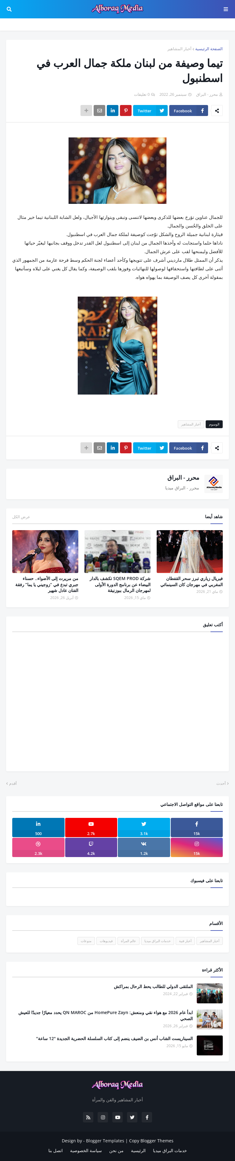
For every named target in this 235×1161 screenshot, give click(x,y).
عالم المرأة (128, 940)
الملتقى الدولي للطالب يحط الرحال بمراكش (153, 986)
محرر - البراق (183, 477)
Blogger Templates (105, 1141)
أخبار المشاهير (179, 48)
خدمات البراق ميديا (157, 940)
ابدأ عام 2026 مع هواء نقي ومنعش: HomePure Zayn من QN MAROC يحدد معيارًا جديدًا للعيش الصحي (105, 1015)
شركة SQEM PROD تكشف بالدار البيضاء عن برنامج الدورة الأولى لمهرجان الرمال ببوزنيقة (120, 584)
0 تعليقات (142, 94)
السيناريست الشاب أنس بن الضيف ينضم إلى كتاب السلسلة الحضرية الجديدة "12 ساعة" (114, 1038)
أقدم (13, 783)
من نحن (116, 1150)
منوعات (86, 940)
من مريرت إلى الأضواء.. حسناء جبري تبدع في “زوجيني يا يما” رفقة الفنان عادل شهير (46, 584)
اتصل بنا (55, 1150)
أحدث (221, 783)
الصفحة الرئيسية (209, 48)
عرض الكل (21, 517)
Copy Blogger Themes (151, 1141)
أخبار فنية (185, 940)
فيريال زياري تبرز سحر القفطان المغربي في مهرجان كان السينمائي (191, 581)
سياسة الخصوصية (86, 1150)
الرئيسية (138, 1150)
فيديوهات (106, 940)
